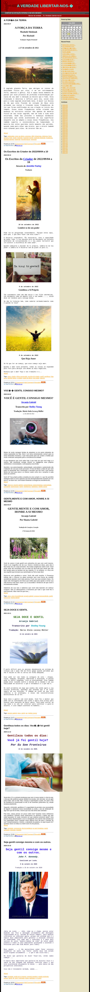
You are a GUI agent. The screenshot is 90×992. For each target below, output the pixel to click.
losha (27, 978)
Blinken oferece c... (68, 61)
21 (69, 34)
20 (66, 34)
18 (80, 32)
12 (63, 32)
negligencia (27, 486)
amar (9, 376)
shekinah (17, 139)
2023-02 (65, 117)
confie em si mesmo (20, 976)
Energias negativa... (69, 97)
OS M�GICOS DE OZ (70, 73)
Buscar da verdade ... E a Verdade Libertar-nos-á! (45, 16)
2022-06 (65, 130)
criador (13, 376)
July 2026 (71, 23)
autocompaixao (38, 485)
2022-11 (65, 121)
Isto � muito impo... (69, 71)
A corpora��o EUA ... (69, 65)
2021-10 (65, 143)
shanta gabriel (15, 598)
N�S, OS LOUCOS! (69, 88)
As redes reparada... (68, 82)
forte (10, 138)
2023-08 (65, 107)
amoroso (28, 136)
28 (69, 36)
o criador (19, 378)
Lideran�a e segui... (69, 54)
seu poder (36, 378)
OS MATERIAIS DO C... (70, 50)
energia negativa (32, 976)
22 (72, 34)
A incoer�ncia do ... (68, 59)
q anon (39, 978)
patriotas (32, 978)
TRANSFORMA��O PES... (71, 84)
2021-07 (65, 148)
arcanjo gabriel (18, 485)
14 (69, 32)
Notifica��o (67, 52)
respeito (18, 830)
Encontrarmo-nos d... (69, 75)
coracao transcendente (41, 596)
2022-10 (65, 123)
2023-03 (65, 115)
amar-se (10, 485)
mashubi (19, 138)
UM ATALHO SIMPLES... (70, 78)
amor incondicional (17, 596)
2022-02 (65, 136)
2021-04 (65, 153)
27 (66, 36)
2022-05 (65, 131)
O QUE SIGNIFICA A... (70, 91)
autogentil (7, 486)
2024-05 (65, 105)
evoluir (6, 978)
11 (80, 29)
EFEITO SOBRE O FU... (70, 76)
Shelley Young (35, 407)
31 (77, 36)
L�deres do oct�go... (70, 56)
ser (26, 713)
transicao (34, 139)
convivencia (17, 828)
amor (9, 596)
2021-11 (65, 141)
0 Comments (19, 144)
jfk (13, 978)
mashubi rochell (28, 138)
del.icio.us (18, 145)
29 (72, 36)
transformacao (25, 139)
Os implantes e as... (69, 46)
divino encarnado (21, 376)
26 (63, 36)
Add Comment (28, 144)
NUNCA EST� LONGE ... (71, 93)
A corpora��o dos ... (69, 63)
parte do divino (27, 378)
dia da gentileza (27, 828)
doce (19, 713)
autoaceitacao (27, 485)
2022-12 (65, 120)
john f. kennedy (19, 978)
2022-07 (65, 128)
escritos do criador (33, 376)
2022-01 (65, 138)
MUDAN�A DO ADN (69, 90)
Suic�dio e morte (68, 69)
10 (77, 29)
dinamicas (38, 136)
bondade (10, 828)
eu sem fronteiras (38, 828)
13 (66, 32)
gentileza (47, 376)
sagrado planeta (9, 139)
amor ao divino (19, 136)
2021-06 (65, 149)
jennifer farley (12, 378)
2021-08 (65, 146)
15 (72, 32)
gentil (14, 138)
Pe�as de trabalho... (69, 95)
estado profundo (43, 976)
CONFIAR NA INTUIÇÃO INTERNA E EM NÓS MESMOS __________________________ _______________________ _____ (45, 13)
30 (75, 36)
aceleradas (11, 136)
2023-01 (65, 118)
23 (75, 34)
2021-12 (65, 139)
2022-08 (65, 126)
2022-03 (65, 135)
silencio (42, 378)
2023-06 (65, 110)
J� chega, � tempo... (69, 67)
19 (63, 34)
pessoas (13, 830)
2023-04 (65, 113)
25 (80, 34)
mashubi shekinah (39, 138)
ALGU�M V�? (67, 86)
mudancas (49, 138)
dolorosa (45, 136)
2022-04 (65, 133)
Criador (28, 158)
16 (75, 32)
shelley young (42, 486)
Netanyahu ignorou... (69, 45)
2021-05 (65, 151)
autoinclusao (15, 486)
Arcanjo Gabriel (28, 402)
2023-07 (65, 108)
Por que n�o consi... (69, 80)
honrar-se (7, 598)
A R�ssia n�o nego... (69, 48)
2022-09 (65, 125)
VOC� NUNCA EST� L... (71, 99)
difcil (32, 136)
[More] (6, 133)
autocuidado (47, 485)
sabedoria (34, 486)
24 (77, 34)
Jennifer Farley (33, 166)
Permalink (37, 144)
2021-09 (65, 144)
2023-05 (65, 112)
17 (77, 32)
